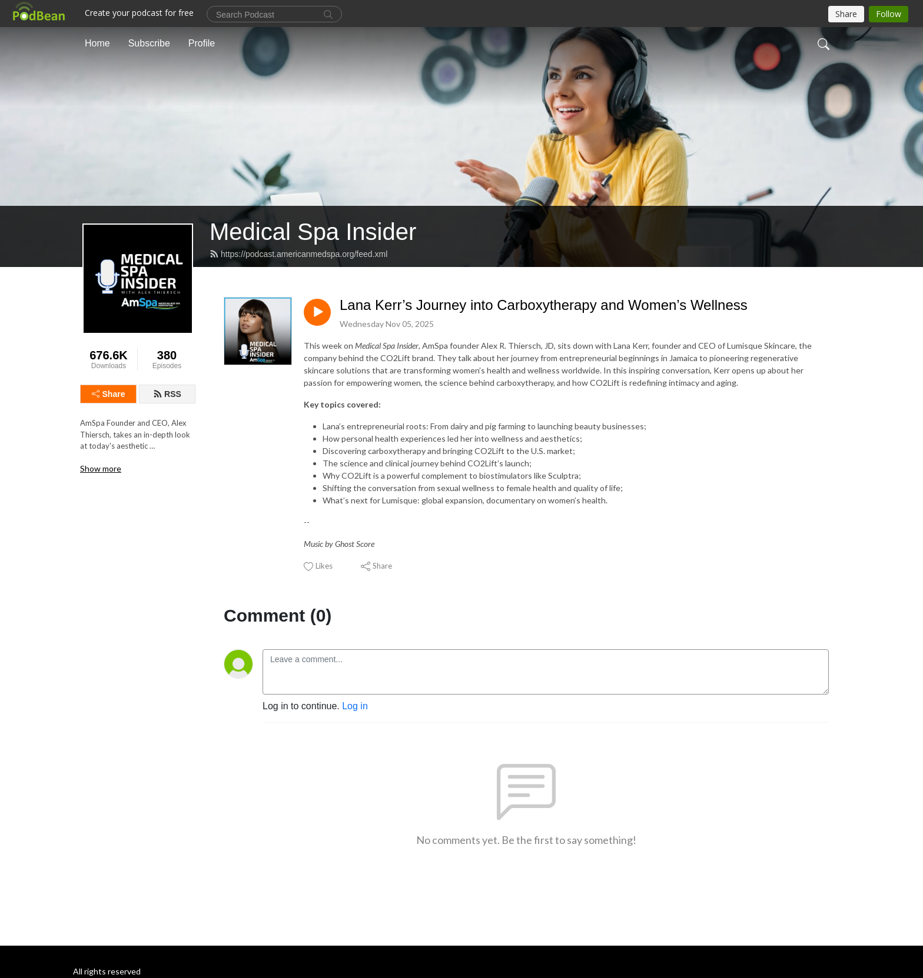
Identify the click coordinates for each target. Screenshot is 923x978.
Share (108, 394)
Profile (201, 43)
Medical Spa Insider (313, 232)
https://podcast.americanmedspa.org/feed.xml (298, 254)
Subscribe (149, 43)
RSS (167, 394)
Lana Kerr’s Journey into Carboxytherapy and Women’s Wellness (544, 305)
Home (97, 43)
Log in (355, 706)
